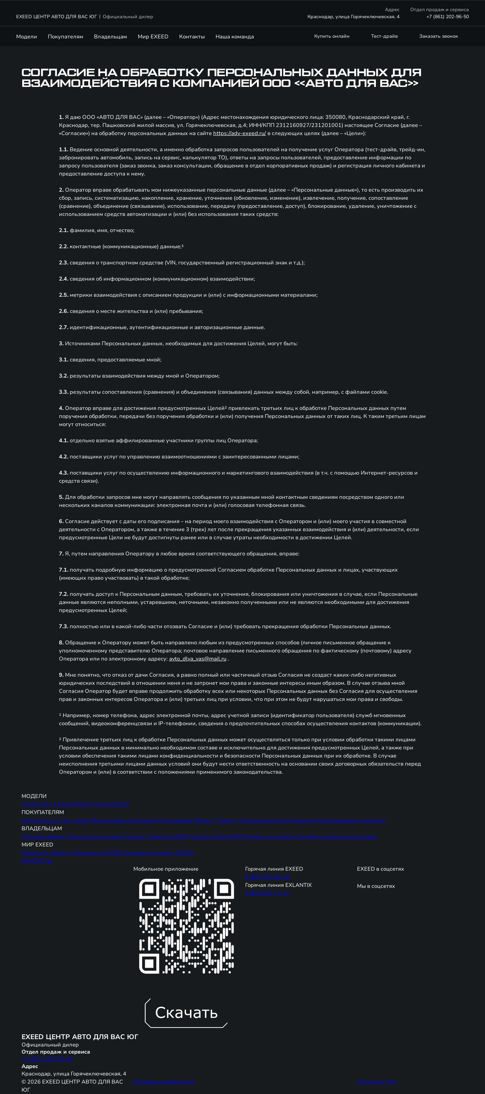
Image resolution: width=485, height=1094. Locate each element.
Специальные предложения (276, 820)
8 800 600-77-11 (267, 893)
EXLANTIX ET (76, 804)
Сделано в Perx (377, 1082)
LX (54, 804)
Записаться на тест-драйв (56, 820)
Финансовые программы (124, 820)
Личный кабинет (44, 836)
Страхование (175, 820)
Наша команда (235, 36)
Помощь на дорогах (271, 836)
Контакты (192, 36)
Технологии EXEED (98, 853)
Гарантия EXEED (168, 836)
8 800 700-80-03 (267, 877)
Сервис (135, 836)
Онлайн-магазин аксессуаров (337, 836)
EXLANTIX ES (112, 804)
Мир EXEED (153, 36)
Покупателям (65, 36)
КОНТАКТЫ (37, 861)
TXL (44, 804)
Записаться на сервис (96, 836)
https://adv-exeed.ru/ (239, 133)
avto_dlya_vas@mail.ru (197, 659)
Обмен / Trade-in (216, 820)
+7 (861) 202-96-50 (447, 16)
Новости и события (46, 853)
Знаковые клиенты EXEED (159, 853)
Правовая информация (164, 1082)
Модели (26, 36)
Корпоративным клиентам (350, 820)
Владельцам (110, 36)
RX (34, 804)
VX (25, 804)
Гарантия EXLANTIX (217, 836)
